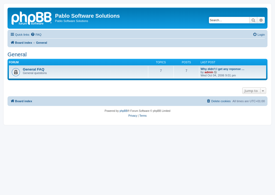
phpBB (124, 110)
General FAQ (33, 69)
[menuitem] (36, 34)
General (17, 54)
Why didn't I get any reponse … (222, 69)
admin (209, 72)
